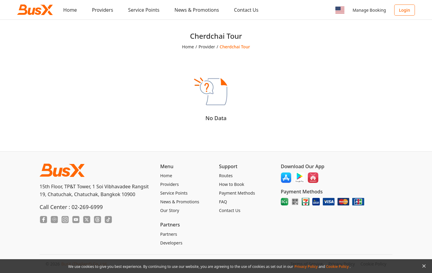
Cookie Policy (338, 266)
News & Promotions (196, 10)
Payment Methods (237, 193)
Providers (102, 10)
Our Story (169, 210)
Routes (226, 175)
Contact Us (246, 10)
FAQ (223, 202)
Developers (171, 243)
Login (404, 10)
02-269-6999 (87, 207)
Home (70, 10)
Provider (207, 47)
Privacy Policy (306, 266)
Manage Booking (369, 10)
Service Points (143, 10)
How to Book (231, 184)
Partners (168, 234)
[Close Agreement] (423, 266)
